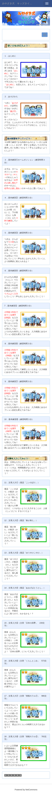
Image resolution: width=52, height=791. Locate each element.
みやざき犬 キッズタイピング (19, 3)
